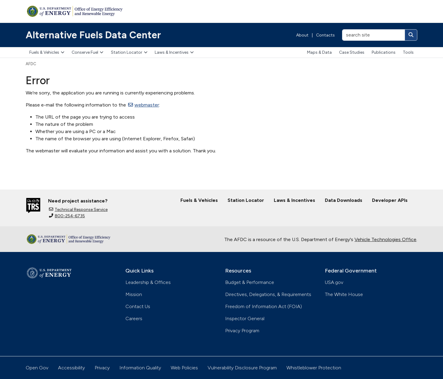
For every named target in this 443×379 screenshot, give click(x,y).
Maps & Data (319, 52)
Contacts (325, 35)
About (302, 35)
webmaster (143, 105)
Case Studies (351, 52)
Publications (384, 52)
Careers (133, 318)
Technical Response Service (78, 209)
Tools (408, 52)
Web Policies (184, 368)
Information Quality (140, 368)
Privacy (102, 368)
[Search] (411, 35)
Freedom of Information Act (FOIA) (263, 306)
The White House (344, 294)
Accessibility (71, 368)
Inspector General (244, 318)
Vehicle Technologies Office (385, 239)
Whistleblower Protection (313, 368)
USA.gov (334, 282)
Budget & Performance (249, 282)
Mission (133, 294)
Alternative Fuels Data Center (93, 35)
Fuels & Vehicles (46, 52)
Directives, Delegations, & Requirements (268, 294)
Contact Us (137, 306)
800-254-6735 (67, 215)
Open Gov (37, 368)
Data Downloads (343, 200)
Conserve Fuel (87, 52)
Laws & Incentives (174, 52)
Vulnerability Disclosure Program (242, 368)
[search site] (373, 35)
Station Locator (129, 52)
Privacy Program (242, 330)
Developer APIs (390, 200)
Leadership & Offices (148, 282)
